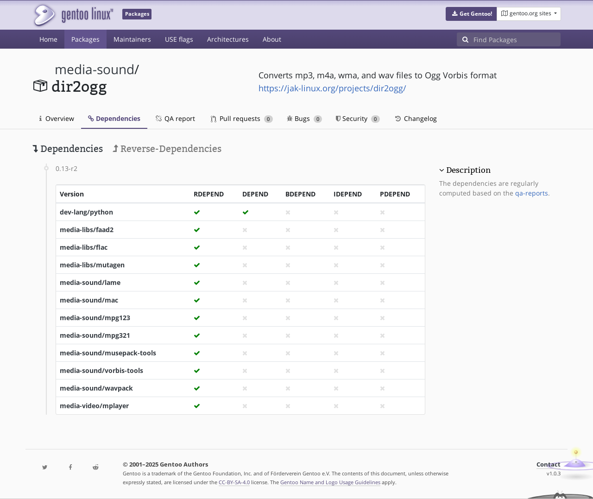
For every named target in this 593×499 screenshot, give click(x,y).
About (272, 39)
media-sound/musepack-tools (108, 352)
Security (358, 118)
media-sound (94, 69)
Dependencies (114, 118)
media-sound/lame (90, 282)
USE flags (179, 39)
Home (48, 39)
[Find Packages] (517, 39)
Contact (548, 464)
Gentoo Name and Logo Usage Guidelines (330, 482)
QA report (174, 118)
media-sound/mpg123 (95, 317)
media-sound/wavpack (96, 388)
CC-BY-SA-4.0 (234, 482)
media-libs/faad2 (87, 229)
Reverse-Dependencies (167, 148)
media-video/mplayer (94, 405)
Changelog (415, 118)
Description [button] (468, 170)
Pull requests (242, 118)
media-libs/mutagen (92, 264)
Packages (85, 39)
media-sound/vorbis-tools (101, 370)
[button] (471, 14)
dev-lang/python (86, 212)
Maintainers (132, 39)
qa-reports (531, 193)
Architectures (228, 39)
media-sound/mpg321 (95, 335)
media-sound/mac (89, 300)
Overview (56, 118)
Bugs (304, 118)
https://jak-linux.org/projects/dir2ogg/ (332, 88)
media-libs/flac (83, 247)
